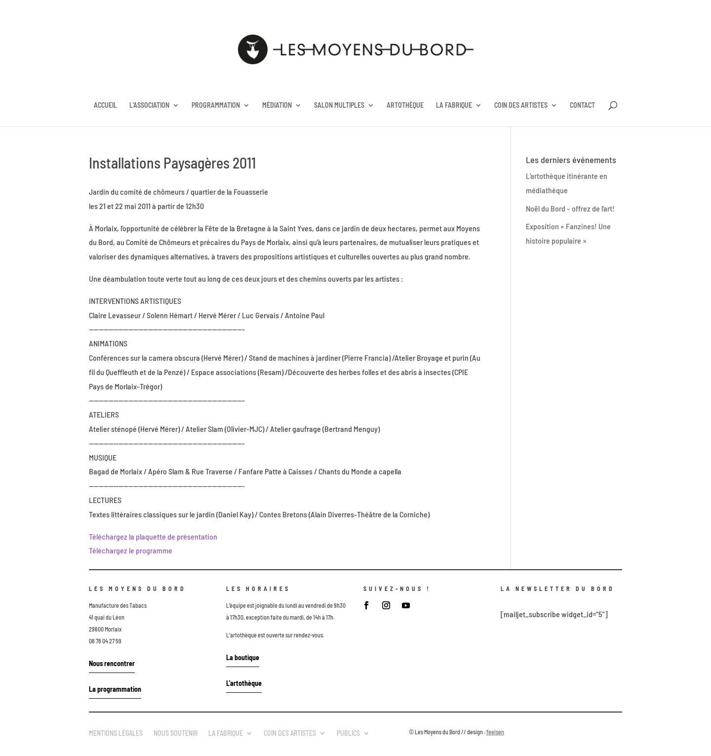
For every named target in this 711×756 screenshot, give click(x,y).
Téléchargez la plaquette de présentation (153, 536)
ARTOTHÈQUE (405, 105)
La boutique (242, 657)
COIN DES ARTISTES (521, 105)
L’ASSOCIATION (149, 105)
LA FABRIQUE (454, 105)
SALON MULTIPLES (339, 105)
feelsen (495, 731)
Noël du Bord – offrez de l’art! (570, 208)
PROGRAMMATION (216, 105)
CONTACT (582, 105)
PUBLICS (348, 733)
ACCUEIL (105, 105)
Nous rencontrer (112, 663)
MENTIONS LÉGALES (116, 733)
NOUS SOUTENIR (176, 733)
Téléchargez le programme (130, 550)
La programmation (115, 689)
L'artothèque (244, 683)
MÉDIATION (277, 105)
